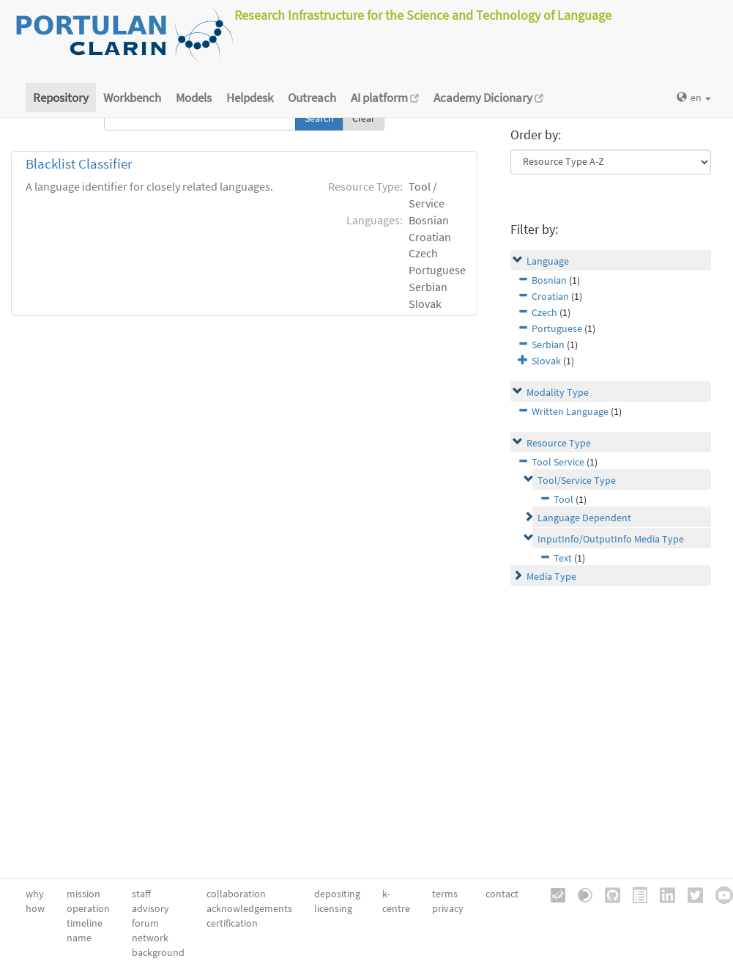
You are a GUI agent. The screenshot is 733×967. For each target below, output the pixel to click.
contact (501, 893)
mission (83, 893)
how (35, 908)
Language (548, 261)
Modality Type (558, 392)
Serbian (548, 344)
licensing (333, 908)
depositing (337, 893)
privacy (448, 908)
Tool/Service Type (576, 480)
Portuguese (557, 328)
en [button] (694, 97)
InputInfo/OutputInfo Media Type (610, 538)
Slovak (546, 360)
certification (232, 923)
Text (563, 558)
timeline (85, 923)
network (150, 937)
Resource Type (559, 442)
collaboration (236, 893)
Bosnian (549, 280)
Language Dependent (584, 517)
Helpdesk (249, 97)
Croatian (550, 296)
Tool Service (558, 461)
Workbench (132, 97)
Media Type (551, 576)
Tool (563, 499)
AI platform (385, 97)
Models (194, 97)
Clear (363, 118)
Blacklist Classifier (79, 163)
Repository (61, 97)
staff (141, 893)
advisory (150, 908)
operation (88, 908)
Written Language (570, 411)
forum (145, 923)
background (158, 952)
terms (445, 893)
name (79, 937)
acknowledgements (249, 908)
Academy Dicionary (488, 97)
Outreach (312, 97)
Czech (544, 312)
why (35, 893)
